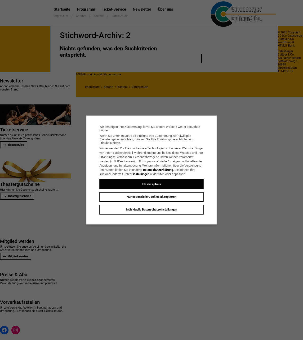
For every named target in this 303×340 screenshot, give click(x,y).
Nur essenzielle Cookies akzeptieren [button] (151, 196)
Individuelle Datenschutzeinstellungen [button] (151, 209)
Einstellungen (140, 174)
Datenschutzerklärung (158, 170)
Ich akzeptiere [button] (151, 184)
